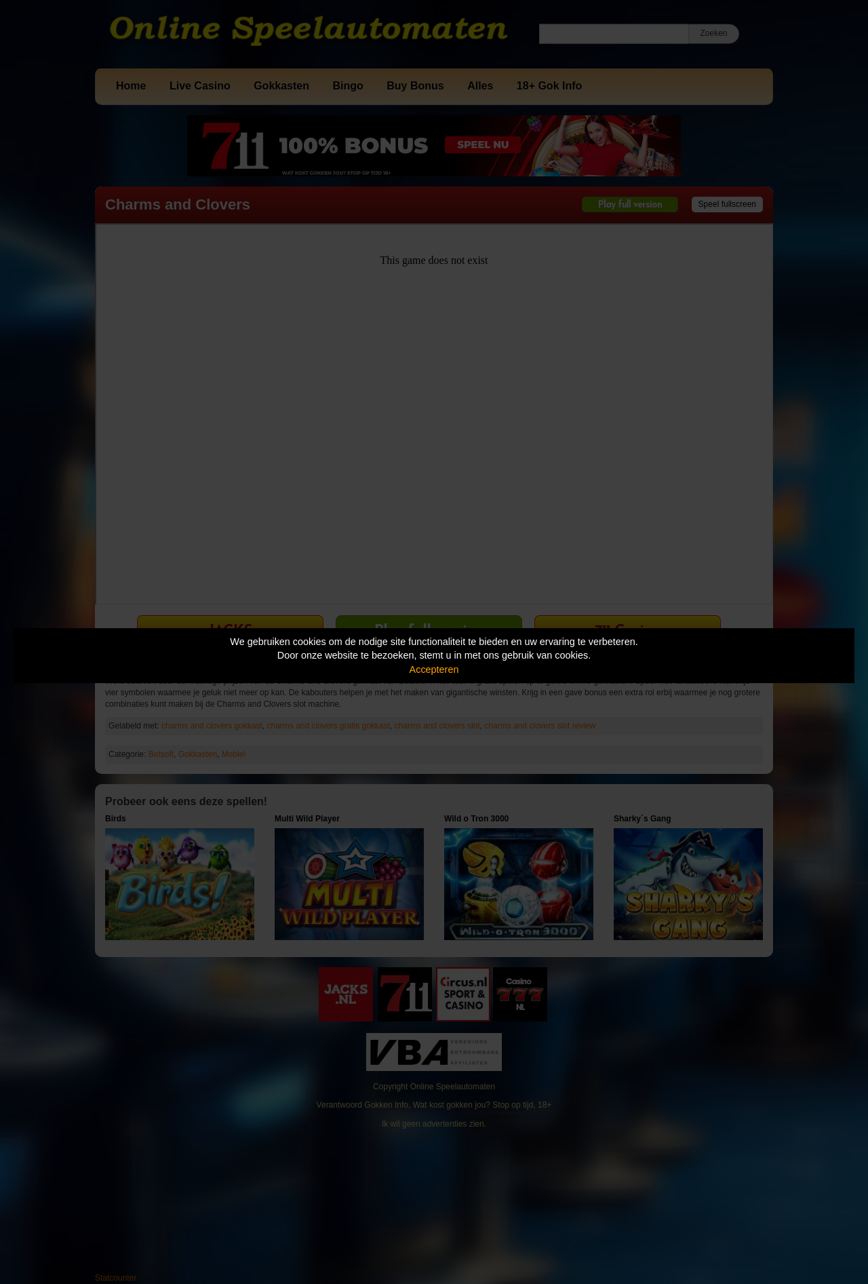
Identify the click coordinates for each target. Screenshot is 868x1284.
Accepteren (434, 669)
